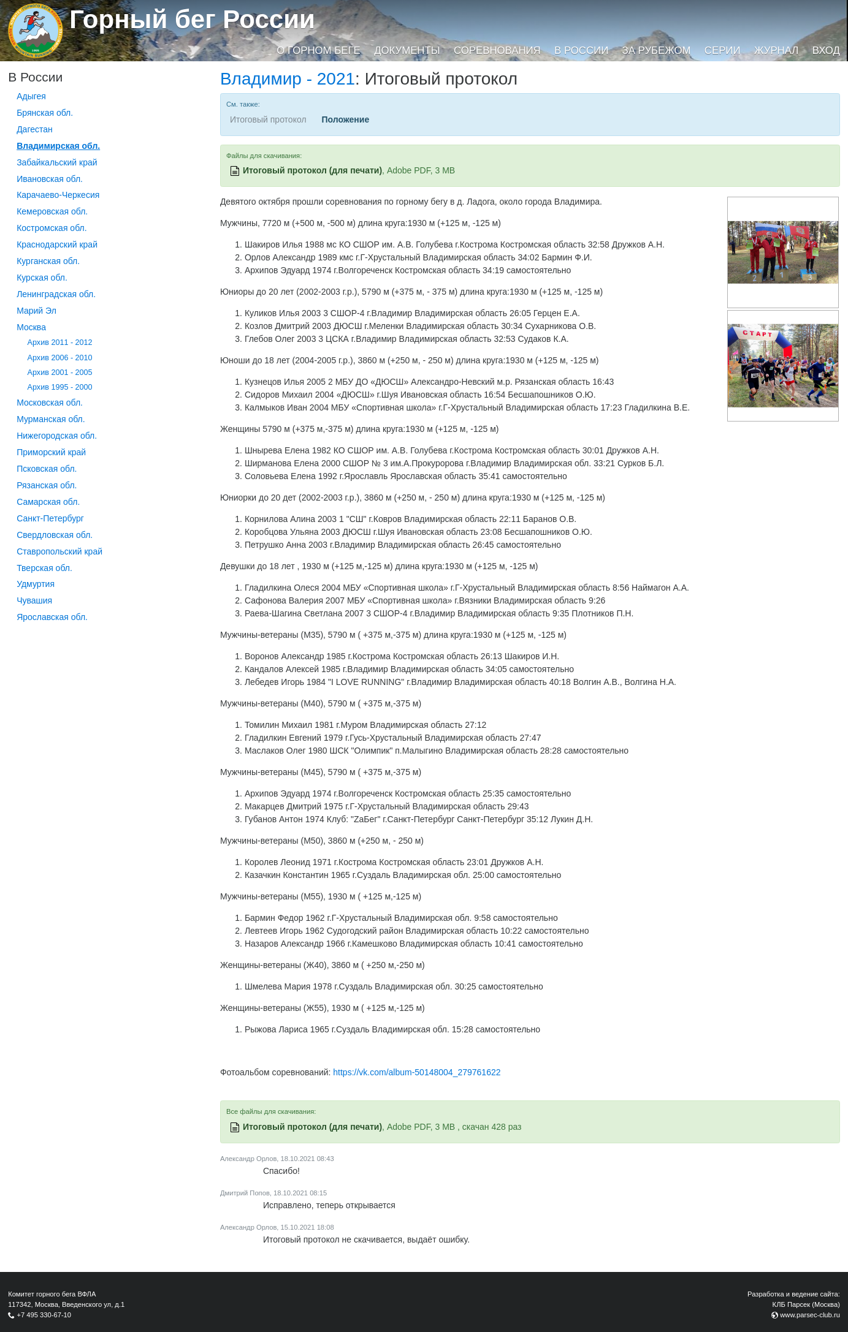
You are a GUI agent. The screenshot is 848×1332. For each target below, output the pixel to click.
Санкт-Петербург (50, 518)
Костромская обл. (51, 228)
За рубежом (656, 50)
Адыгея (31, 96)
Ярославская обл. (52, 617)
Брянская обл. (45, 113)
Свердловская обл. (55, 535)
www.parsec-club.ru (810, 1315)
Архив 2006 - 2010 (60, 358)
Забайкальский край (57, 162)
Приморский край (51, 452)
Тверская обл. (44, 568)
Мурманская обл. (51, 419)
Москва (31, 327)
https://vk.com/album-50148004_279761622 (416, 1072)
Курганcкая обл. (48, 261)
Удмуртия (36, 584)
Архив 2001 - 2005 (60, 372)
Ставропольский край (59, 551)
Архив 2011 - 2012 (60, 342)
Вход (826, 50)
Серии (723, 50)
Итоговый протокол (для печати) (312, 170)
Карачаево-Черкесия (58, 195)
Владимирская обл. (58, 146)
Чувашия (34, 600)
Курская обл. (42, 277)
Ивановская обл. (50, 179)
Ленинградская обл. (56, 294)
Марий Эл (36, 311)
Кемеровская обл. (52, 211)
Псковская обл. (47, 469)
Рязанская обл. (47, 485)
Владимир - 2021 (287, 78)
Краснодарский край (57, 244)
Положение (345, 119)
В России (581, 50)
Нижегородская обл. (57, 436)
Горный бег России (192, 19)
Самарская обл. (48, 502)
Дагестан (35, 129)
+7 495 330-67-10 (44, 1315)
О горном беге (318, 50)
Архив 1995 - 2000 (60, 387)
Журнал (776, 50)
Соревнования (497, 50)
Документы (407, 50)
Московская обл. (50, 402)
